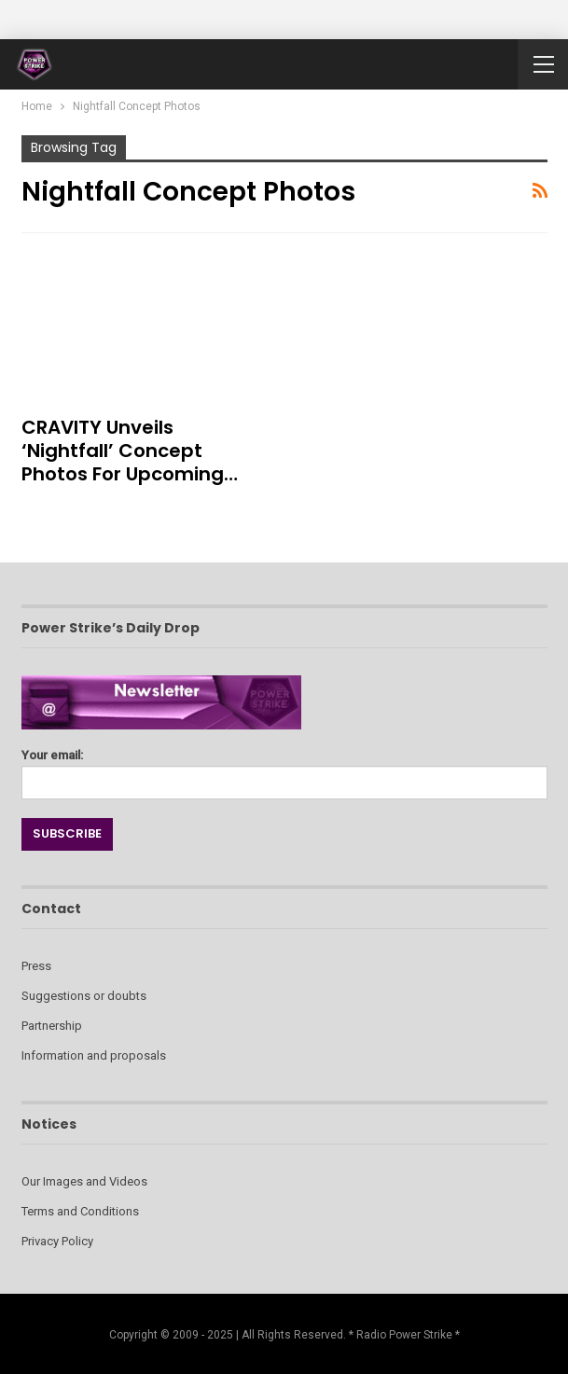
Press (36, 966)
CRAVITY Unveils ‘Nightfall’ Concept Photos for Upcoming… (129, 450)
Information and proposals (93, 1055)
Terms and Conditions (80, 1211)
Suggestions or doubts (83, 996)
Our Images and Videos (84, 1181)
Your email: (284, 769)
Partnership (51, 1026)
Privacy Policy (57, 1241)
